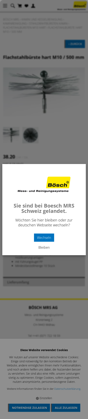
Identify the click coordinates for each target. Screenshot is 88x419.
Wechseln (44, 237)
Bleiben (44, 247)
